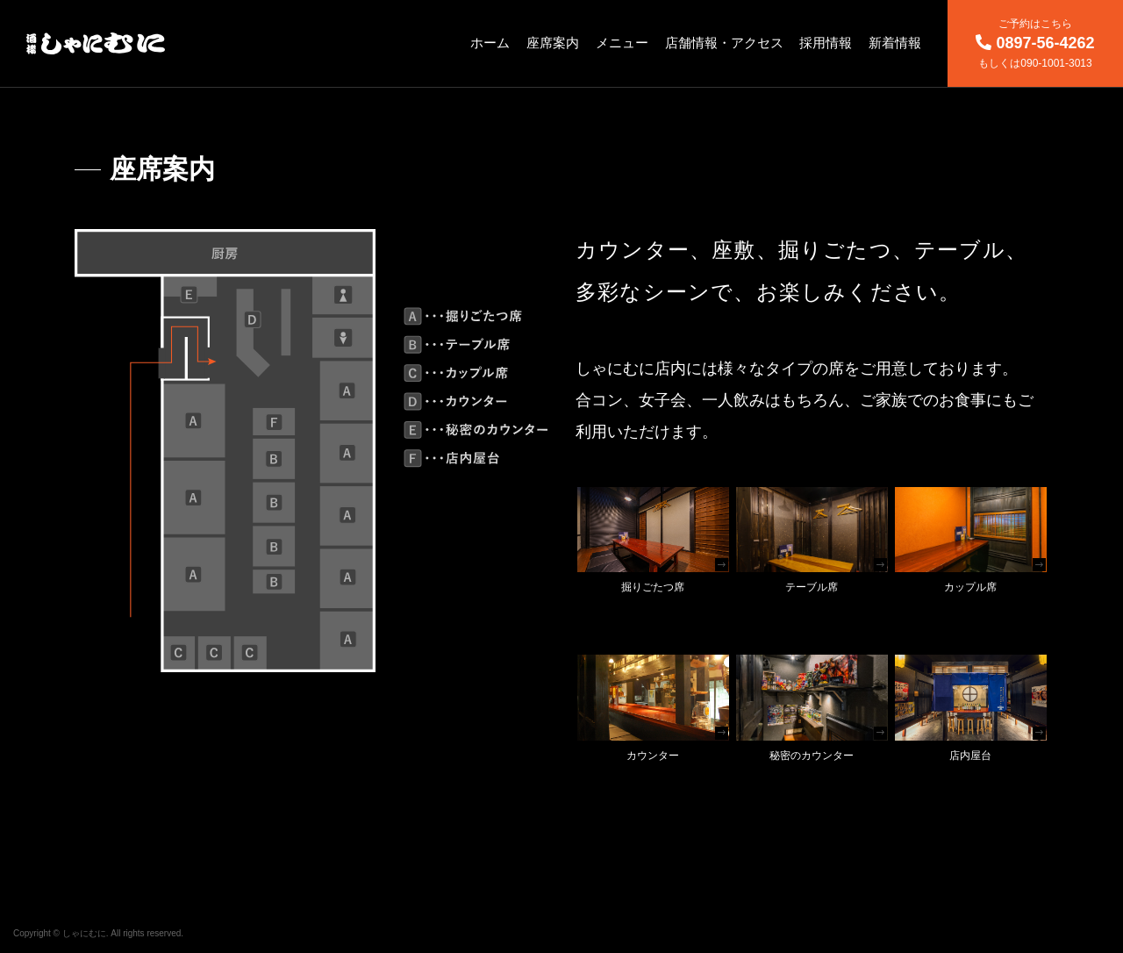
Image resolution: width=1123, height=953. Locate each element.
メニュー (622, 42)
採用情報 (825, 42)
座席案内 (552, 42)
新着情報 (895, 42)
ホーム (490, 42)
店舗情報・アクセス (724, 42)
